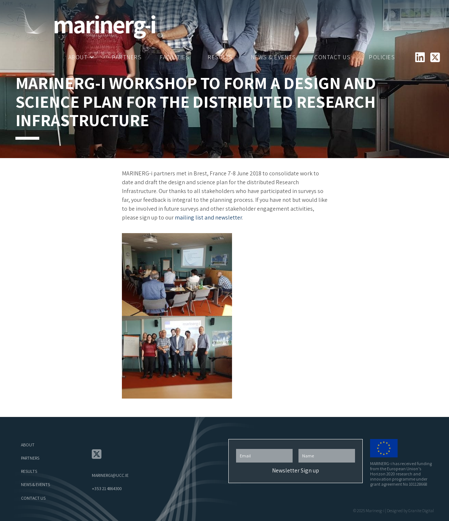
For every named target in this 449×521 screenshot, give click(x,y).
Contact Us (332, 57)
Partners (127, 57)
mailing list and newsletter (208, 217)
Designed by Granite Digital (410, 510)
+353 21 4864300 (107, 488)
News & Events (273, 57)
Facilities (174, 57)
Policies (382, 57)
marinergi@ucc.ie (110, 475)
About (78, 57)
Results (220, 57)
